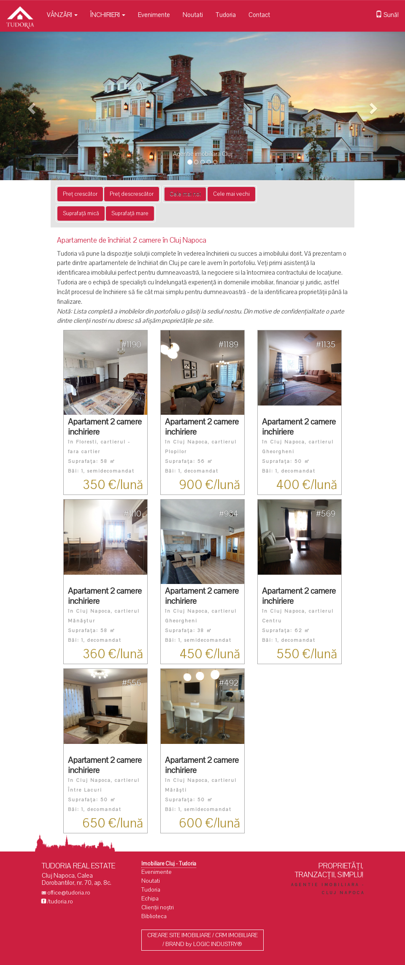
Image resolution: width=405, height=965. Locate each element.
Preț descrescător (132, 194)
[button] (30, 106)
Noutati (193, 15)
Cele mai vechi (231, 194)
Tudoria (226, 15)
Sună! (387, 15)
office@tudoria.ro (68, 893)
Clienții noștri (157, 907)
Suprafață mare (129, 213)
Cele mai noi (185, 194)
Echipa (150, 899)
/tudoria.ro (60, 901)
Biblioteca (154, 916)
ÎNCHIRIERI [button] (107, 15)
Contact (259, 15)
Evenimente (154, 15)
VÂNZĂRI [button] (62, 15)
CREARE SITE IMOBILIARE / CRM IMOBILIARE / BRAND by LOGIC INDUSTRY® (202, 939)
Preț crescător (80, 194)
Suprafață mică (81, 213)
